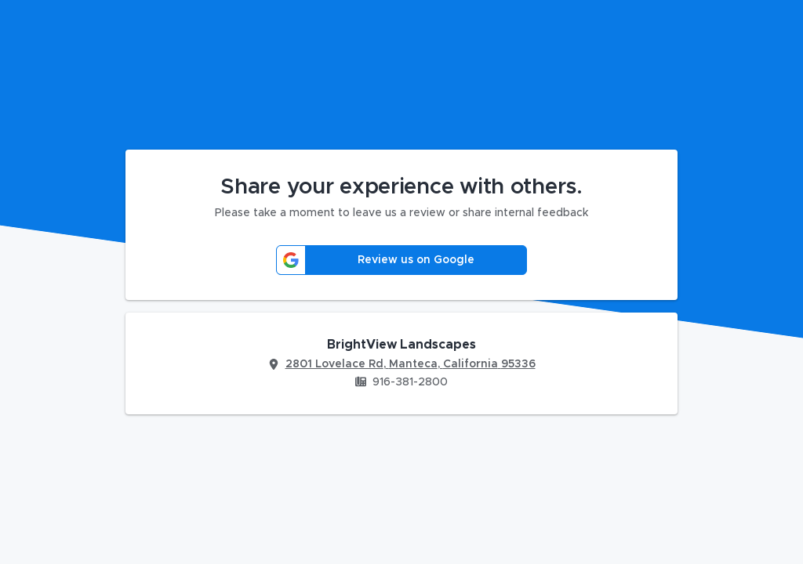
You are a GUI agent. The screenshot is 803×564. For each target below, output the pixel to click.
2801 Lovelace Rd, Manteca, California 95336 (410, 364)
